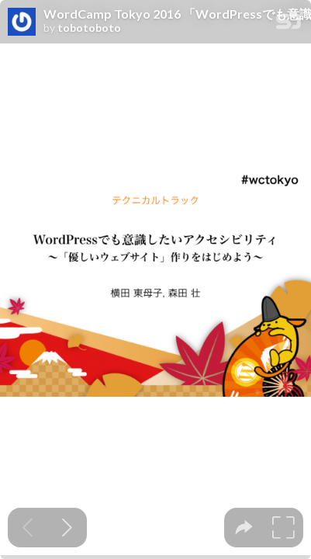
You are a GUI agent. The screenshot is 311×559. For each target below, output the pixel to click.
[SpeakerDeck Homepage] (288, 24)
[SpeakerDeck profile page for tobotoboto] (22, 22)
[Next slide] (67, 527)
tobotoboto (89, 28)
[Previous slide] (27, 527)
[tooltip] (243, 527)
